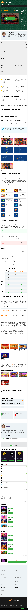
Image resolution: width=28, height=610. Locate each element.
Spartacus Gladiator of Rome (5, 317)
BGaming (9, 511)
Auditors (16, 583)
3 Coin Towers (9, 546)
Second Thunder (10, 537)
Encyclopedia (2, 584)
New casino (2, 569)
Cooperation (2, 589)
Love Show (9, 533)
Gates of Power (9, 519)
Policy (1, 592)
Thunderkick (9, 538)
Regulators (16, 581)
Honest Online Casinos (4, 576)
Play (4, 460)
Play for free (10, 508)
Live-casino (16, 574)
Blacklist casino (3, 570)
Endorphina (2, 387)
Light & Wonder (3, 350)
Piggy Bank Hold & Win (10, 506)
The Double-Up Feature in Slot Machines (6, 498)
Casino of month (17, 569)
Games (13, 6)
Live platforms (17, 585)
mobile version (11, 364)
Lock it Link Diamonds (4, 312)
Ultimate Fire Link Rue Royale (5, 310)
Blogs (16, 589)
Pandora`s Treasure (15, 271)
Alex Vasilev (7, 438)
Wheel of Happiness (21, 271)
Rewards (2, 581)
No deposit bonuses (3, 580)
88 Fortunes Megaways (4, 315)
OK (22, 608)
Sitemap (16, 584)
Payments (16, 570)
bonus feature (8, 222)
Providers (2, 583)
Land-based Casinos (18, 577)
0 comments (22, 11)
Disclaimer (2, 590)
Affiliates (2, 594)
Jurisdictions (17, 580)
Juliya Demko (4, 38)
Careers (2, 593)
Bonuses (22, 6)
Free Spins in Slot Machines (5, 496)
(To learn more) (18, 608)
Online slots (2, 574)
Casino (5, 6)
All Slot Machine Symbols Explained (6, 497)
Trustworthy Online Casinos (4, 573)
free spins (5, 238)
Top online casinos (3, 577)
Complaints (16, 576)
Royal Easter (9, 510)
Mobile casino (17, 573)
